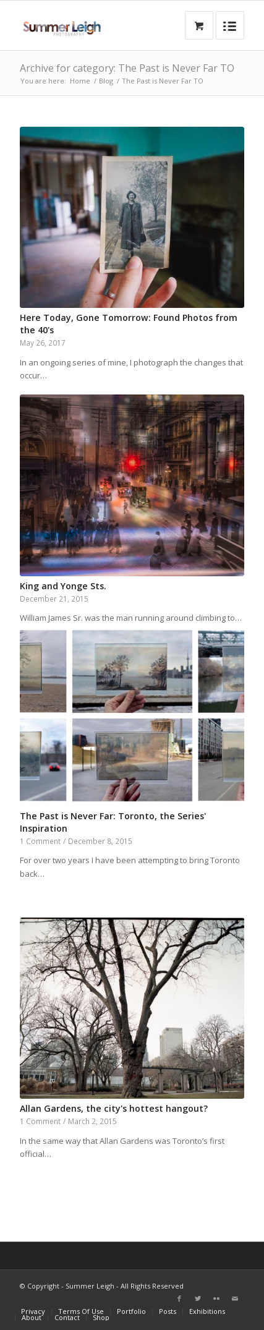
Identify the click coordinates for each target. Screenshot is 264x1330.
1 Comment (40, 841)
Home (80, 80)
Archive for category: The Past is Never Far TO (127, 68)
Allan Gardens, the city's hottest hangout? (114, 1108)
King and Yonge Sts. (63, 586)
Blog (106, 80)
